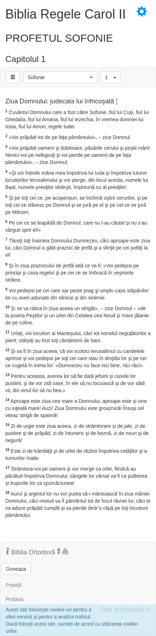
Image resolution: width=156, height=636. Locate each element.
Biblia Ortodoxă (37, 552)
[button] (60, 77)
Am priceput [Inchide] (125, 609)
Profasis (15, 599)
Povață (13, 585)
